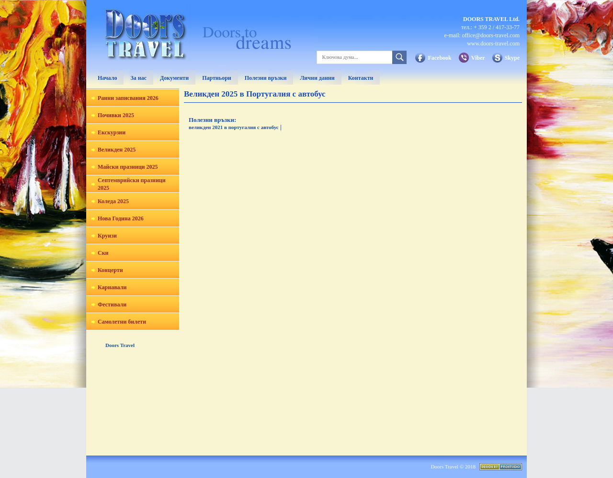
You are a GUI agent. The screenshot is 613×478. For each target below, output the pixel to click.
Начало (107, 78)
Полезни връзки (266, 78)
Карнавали (112, 287)
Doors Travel (120, 345)
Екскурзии (111, 132)
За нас (138, 78)
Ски (103, 253)
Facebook (439, 57)
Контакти (361, 78)
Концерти (110, 270)
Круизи (107, 235)
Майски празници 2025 (128, 166)
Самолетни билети (122, 321)
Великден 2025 (117, 149)
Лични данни (317, 78)
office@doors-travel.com (491, 35)
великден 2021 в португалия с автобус (234, 127)
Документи (174, 78)
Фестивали (112, 304)
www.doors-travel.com (493, 43)
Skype (512, 57)
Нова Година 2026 (121, 218)
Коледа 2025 (113, 201)
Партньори (216, 78)
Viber (478, 57)
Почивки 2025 (116, 115)
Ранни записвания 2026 (128, 98)
